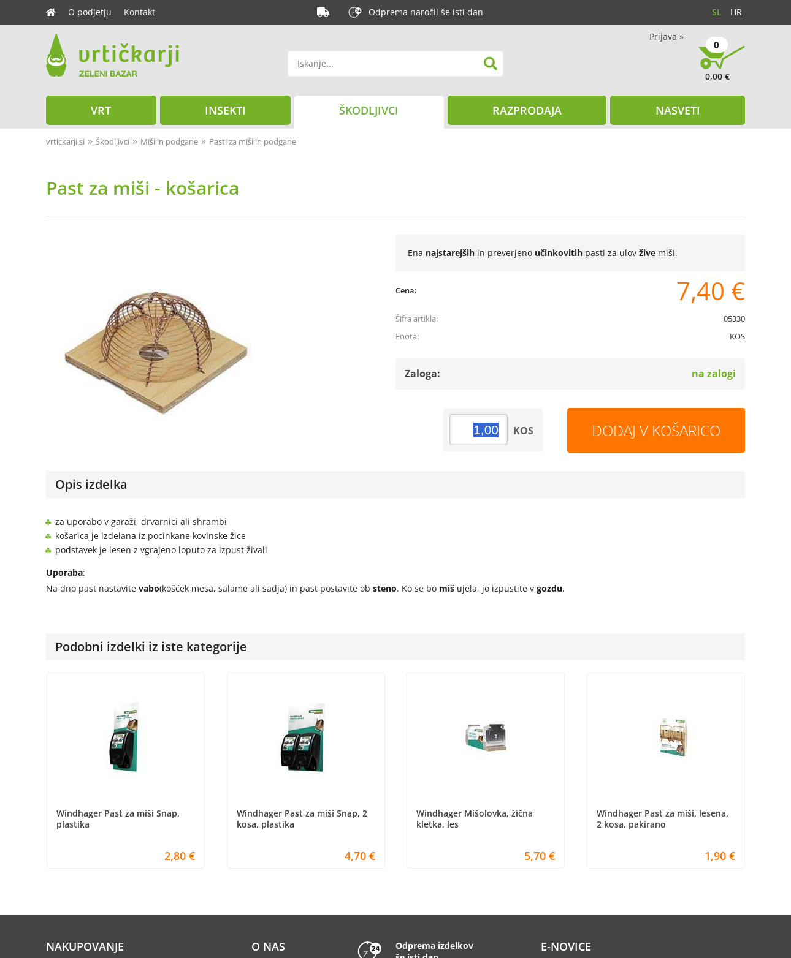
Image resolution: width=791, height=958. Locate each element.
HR (736, 12)
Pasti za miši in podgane (252, 141)
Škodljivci (369, 110)
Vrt (101, 110)
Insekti (225, 110)
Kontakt (139, 12)
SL (717, 12)
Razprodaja (527, 110)
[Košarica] (721, 67)
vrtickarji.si (65, 141)
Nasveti (677, 110)
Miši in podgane (169, 141)
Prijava (666, 36)
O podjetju (90, 12)
